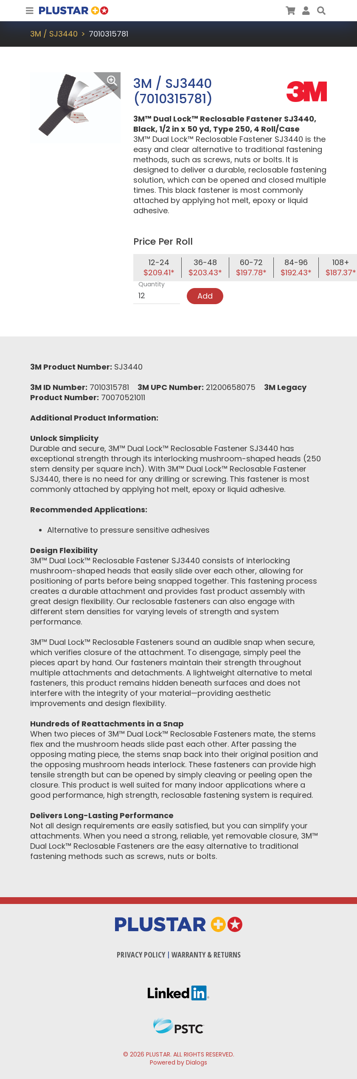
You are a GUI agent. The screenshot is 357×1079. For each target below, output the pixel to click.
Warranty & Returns (206, 954)
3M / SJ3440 (54, 33)
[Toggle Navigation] (30, 11)
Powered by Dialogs (178, 1062)
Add (205, 296)
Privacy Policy (141, 954)
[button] (321, 11)
